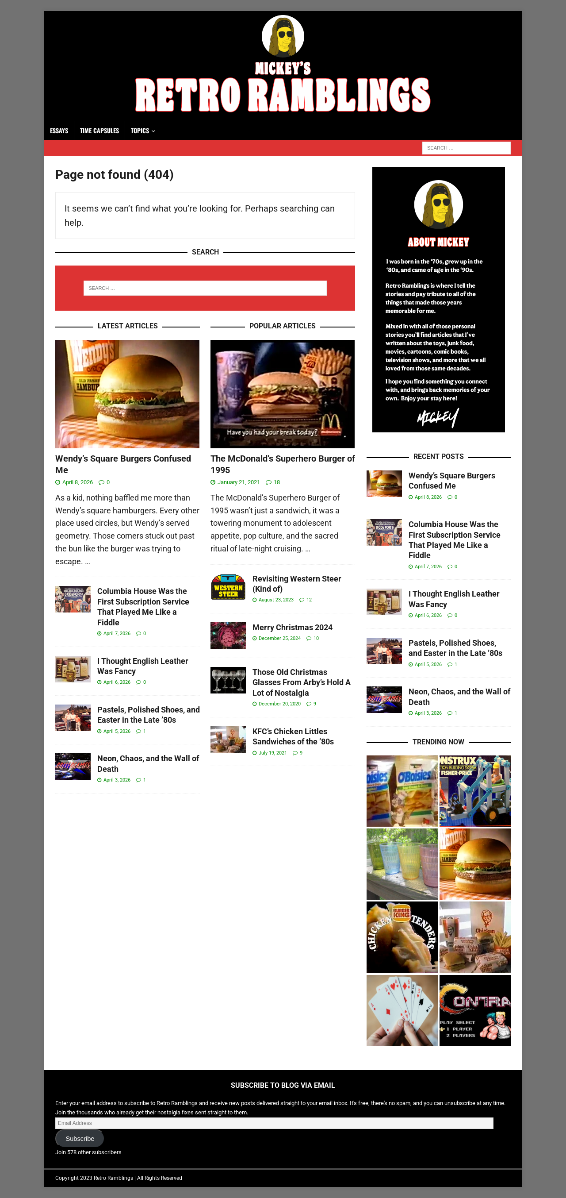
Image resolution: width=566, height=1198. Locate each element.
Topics (140, 130)
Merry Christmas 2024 (292, 627)
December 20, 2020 (280, 704)
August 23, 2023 (276, 600)
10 (316, 638)
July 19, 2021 (273, 753)
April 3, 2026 (116, 780)
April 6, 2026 (116, 682)
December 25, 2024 (280, 638)
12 (309, 600)
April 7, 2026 (116, 633)
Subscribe (79, 1138)
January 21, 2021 (239, 482)
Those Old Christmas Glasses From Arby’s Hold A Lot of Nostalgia (301, 682)
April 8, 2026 (77, 482)
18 (277, 482)
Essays (59, 130)
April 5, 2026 (116, 731)
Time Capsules (99, 130)
